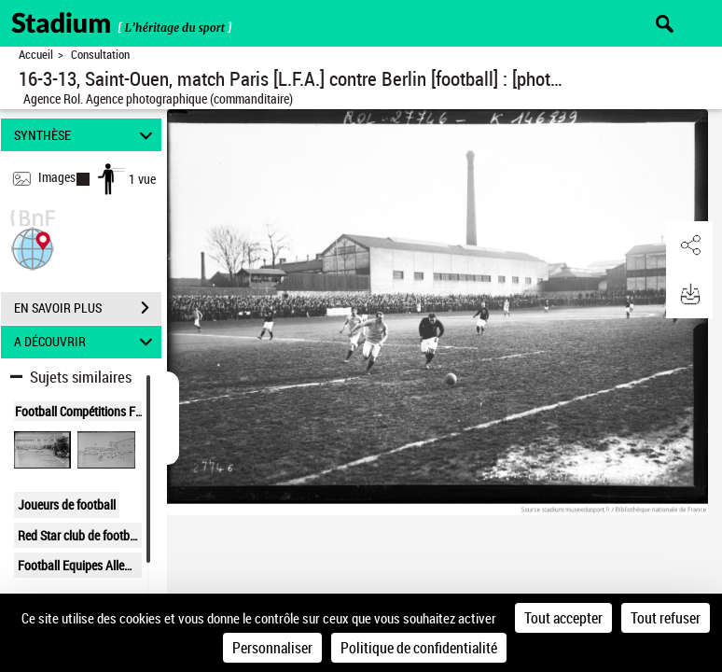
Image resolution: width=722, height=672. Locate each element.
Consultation (100, 55)
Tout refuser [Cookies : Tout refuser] (666, 618)
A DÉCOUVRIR (86, 342)
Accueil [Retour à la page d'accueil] (36, 55)
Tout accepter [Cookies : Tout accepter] (563, 618)
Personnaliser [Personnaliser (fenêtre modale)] (272, 647)
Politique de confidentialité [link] (418, 647)
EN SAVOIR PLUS (87, 308)
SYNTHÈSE (86, 135)
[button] (32, 247)
